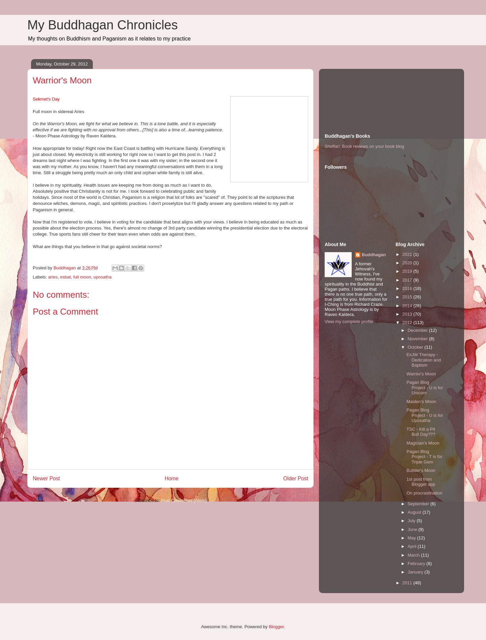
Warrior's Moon (421, 373)
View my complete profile (349, 321)
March (414, 555)
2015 (407, 296)
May (412, 537)
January (416, 572)
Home (172, 478)
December (418, 330)
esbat (65, 276)
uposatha (102, 276)
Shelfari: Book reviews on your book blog (364, 146)
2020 (407, 262)
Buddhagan (374, 254)
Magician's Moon (422, 443)
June (413, 529)
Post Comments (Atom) (184, 500)
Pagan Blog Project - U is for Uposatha (424, 415)
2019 (407, 271)
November (418, 338)
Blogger (276, 626)
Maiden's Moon (421, 401)
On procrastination (424, 493)
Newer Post (46, 478)
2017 (407, 280)
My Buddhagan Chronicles (102, 25)
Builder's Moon (420, 470)
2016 (407, 288)
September (419, 503)
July (412, 520)
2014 (407, 305)
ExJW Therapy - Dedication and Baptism (423, 360)
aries (53, 276)
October (416, 347)
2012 (407, 322)
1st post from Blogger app (420, 482)
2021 (407, 254)
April (413, 546)
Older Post (295, 478)
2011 (407, 582)
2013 (407, 314)
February (417, 563)
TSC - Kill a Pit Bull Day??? (420, 432)
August (415, 512)
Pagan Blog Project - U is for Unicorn (424, 387)
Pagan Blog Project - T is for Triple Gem (424, 456)
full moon (82, 276)
